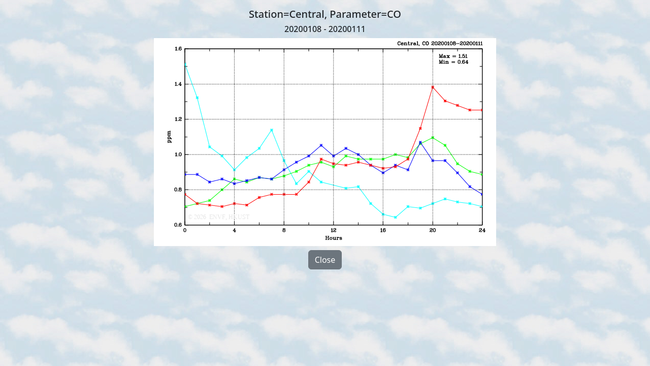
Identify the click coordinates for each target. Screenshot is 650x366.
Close (325, 259)
